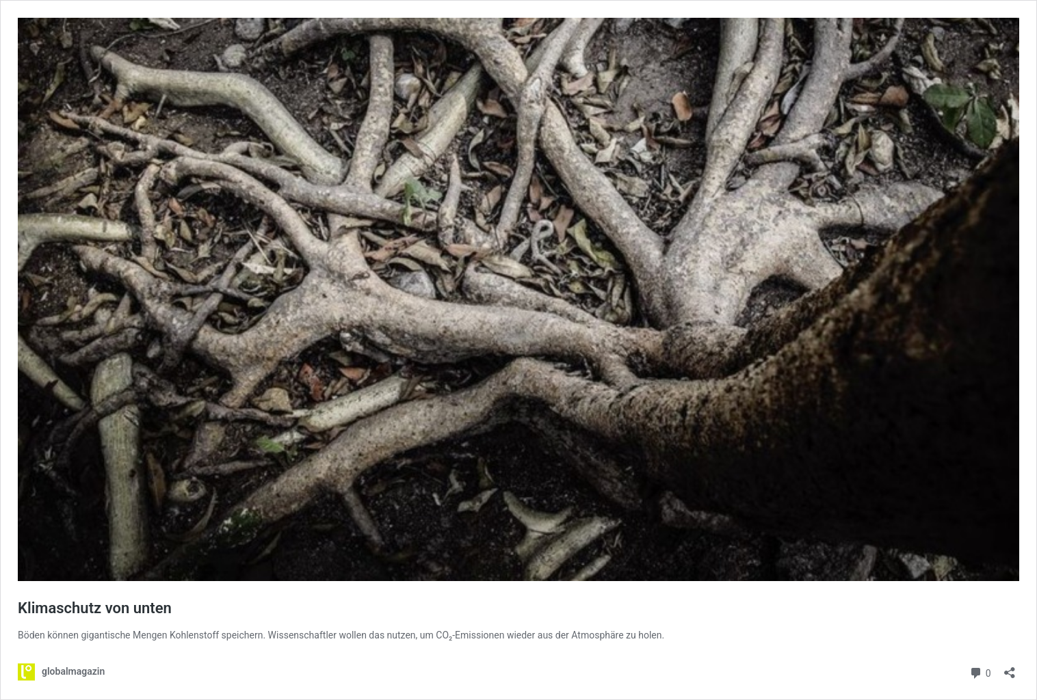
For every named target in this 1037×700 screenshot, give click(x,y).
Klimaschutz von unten (95, 608)
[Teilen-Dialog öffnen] (1009, 668)
